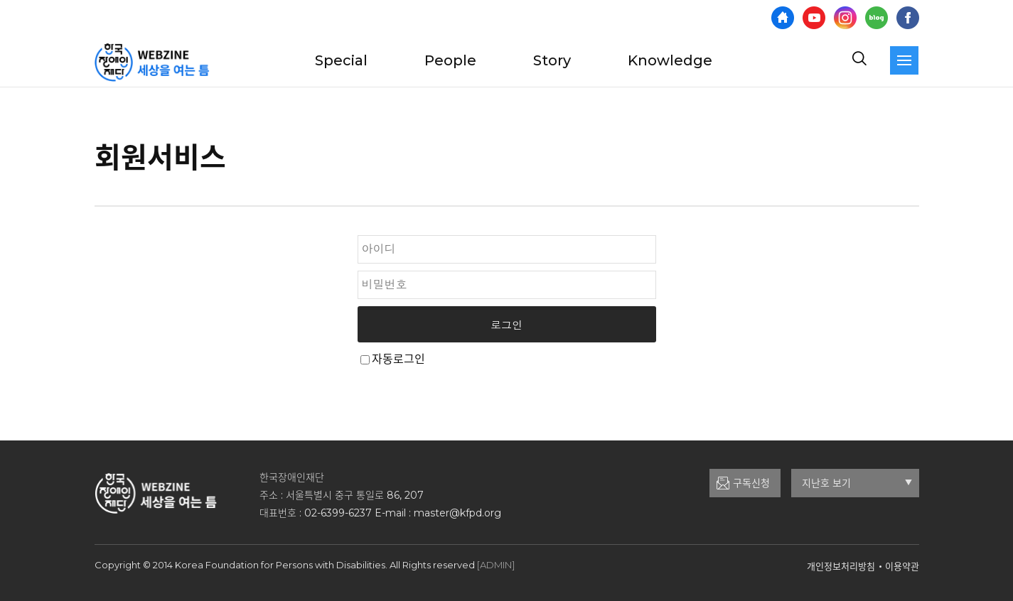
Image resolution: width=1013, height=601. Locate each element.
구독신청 (751, 483)
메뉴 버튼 (904, 60)
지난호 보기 (857, 483)
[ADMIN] (496, 564)
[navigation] (904, 60)
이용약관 (902, 566)
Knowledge (670, 60)
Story (552, 60)
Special (341, 60)
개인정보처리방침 (841, 566)
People (450, 60)
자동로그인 (398, 359)
